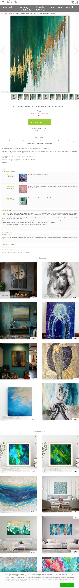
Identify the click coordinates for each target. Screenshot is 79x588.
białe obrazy (40, 143)
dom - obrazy (42, 258)
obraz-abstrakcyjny (10, 141)
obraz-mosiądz (55, 141)
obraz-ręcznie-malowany (67, 141)
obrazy (41, 137)
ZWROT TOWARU (9, 244)
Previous (3, 51)
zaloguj (76, 3)
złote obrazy (48, 143)
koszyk (73, 3)
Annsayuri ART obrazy (39, 431)
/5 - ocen (38, 130)
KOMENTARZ (7, 210)
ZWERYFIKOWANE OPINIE (10, 171)
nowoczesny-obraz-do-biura (35, 141)
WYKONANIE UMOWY (10, 247)
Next (76, 51)
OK (67, 585)
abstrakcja (47, 141)
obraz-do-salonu (21, 141)
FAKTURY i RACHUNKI (10, 249)
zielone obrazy (31, 143)
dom (35, 137)
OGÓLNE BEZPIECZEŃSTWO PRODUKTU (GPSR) (15, 252)
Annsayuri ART (42, 128)
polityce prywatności (21, 580)
